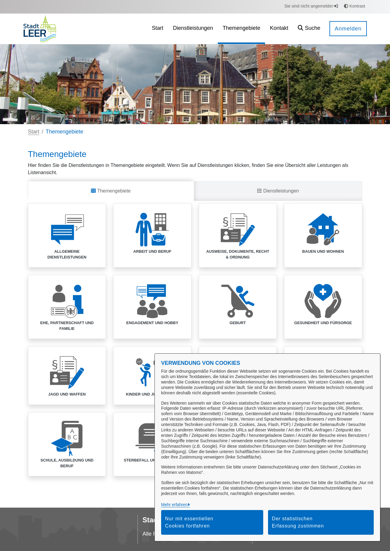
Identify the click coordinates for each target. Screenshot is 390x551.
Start (33, 132)
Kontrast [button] (354, 6)
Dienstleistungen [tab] (278, 190)
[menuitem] (157, 29)
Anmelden (348, 29)
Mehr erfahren (174, 504)
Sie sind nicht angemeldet (311, 6)
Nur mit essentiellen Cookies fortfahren (189, 522)
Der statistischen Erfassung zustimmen (298, 522)
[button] (309, 29)
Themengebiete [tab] (110, 190)
